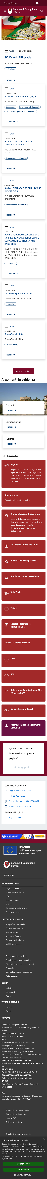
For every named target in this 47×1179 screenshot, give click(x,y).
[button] (23, 1175)
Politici (9, 904)
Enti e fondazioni (13, 900)
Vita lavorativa (12, 932)
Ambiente (10, 967)
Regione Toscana (11, 2)
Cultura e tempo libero (15, 928)
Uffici (8, 896)
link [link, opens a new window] (10, 1159)
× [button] (44, 1139)
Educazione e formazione (16, 956)
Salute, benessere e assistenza (19, 971)
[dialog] (23, 1158)
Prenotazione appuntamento (18, 1110)
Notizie (9, 987)
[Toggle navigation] (5, 10)
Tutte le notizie (23, 371)
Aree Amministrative (15, 892)
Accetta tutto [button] (23, 1164)
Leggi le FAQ (11, 1118)
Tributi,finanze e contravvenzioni (20, 963)
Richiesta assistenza (14, 1122)
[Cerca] (41, 10)
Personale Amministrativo (17, 908)
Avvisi (12, 51)
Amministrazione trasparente (18, 1134)
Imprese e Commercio (15, 936)
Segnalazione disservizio (16, 1114)
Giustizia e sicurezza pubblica (18, 960)
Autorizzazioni (12, 975)
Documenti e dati (13, 912)
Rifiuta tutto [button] (23, 1170)
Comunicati (10, 991)
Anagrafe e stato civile (15, 924)
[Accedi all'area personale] (37, 3)
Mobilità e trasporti (14, 944)
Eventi (8, 1010)
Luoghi (9, 1007)
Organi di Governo (13, 888)
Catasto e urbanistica (15, 940)
